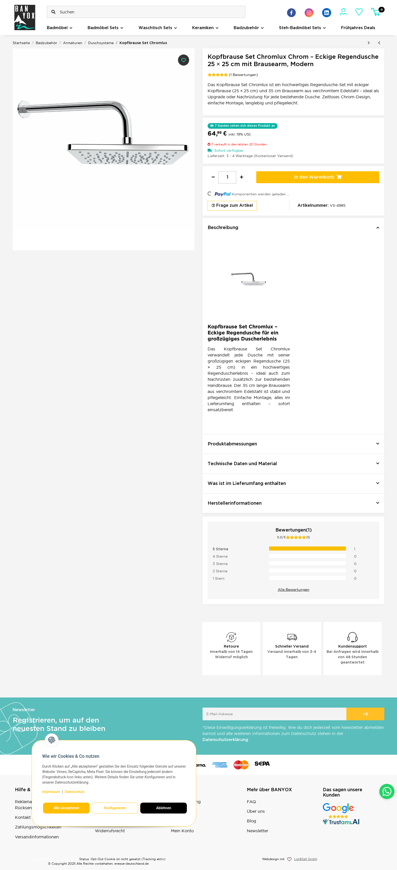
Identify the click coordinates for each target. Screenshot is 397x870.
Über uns (256, 811)
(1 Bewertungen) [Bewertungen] (233, 75)
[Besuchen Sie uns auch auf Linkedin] (326, 12)
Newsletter (257, 830)
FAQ (251, 801)
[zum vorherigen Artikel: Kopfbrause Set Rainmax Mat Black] (379, 42)
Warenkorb (182, 821)
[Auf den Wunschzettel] (183, 60)
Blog (251, 821)
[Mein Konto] (343, 12)
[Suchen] (146, 12)
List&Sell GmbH (305, 859)
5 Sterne (220, 549)
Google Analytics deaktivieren (55, 859)
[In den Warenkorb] (317, 177)
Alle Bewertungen (293, 590)
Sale (175, 811)
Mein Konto (182, 830)
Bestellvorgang (186, 801)
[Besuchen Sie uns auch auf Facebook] (291, 12)
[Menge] (227, 177)
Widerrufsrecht (110, 830)
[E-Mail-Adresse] (275, 714)
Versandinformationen (37, 837)
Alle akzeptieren (66, 808)
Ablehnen (163, 808)
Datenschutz (75, 792)
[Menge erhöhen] (241, 177)
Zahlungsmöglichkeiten (38, 827)
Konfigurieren (115, 808)
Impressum (51, 792)
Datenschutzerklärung (225, 740)
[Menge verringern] (213, 177)
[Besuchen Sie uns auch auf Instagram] (309, 12)
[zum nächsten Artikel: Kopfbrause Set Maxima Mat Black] (369, 42)
